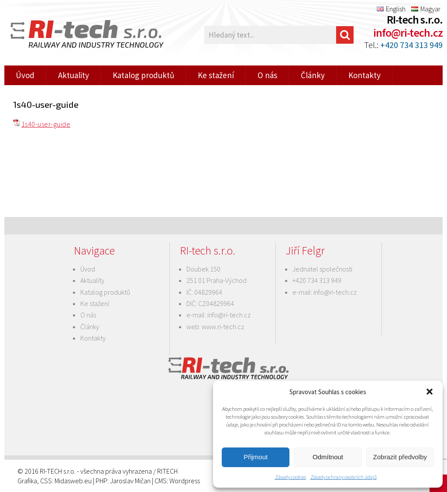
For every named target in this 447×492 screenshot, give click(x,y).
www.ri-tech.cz (223, 326)
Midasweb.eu (73, 480)
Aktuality (73, 75)
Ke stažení (216, 75)
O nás (267, 75)
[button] (429, 391)
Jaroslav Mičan (130, 480)
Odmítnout (328, 457)
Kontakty (364, 75)
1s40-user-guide (45, 124)
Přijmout (256, 457)
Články (313, 75)
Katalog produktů (143, 75)
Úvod (25, 75)
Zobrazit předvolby (400, 457)
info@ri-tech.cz (408, 32)
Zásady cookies (290, 477)
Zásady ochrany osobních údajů (343, 477)
